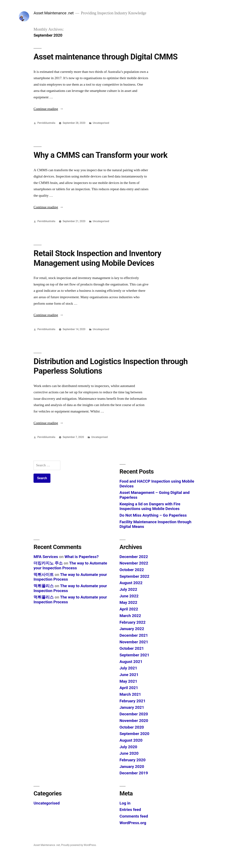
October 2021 (132, 648)
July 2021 (128, 668)
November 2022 (134, 563)
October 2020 (132, 727)
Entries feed (130, 809)
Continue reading (48, 109)
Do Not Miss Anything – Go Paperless (153, 515)
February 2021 (133, 701)
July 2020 (128, 747)
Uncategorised (101, 122)
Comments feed (134, 816)
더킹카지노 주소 (48, 563)
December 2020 (134, 714)
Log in (125, 803)
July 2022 (128, 589)
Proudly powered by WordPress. (79, 845)
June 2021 (129, 674)
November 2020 (134, 720)
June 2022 (129, 596)
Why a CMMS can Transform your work (100, 155)
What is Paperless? (81, 556)
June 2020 (129, 753)
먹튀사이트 (44, 574)
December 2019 (134, 773)
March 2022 (130, 615)
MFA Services (46, 556)
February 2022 (133, 622)
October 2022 (132, 569)
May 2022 (128, 602)
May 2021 (128, 681)
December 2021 (134, 635)
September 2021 (134, 655)
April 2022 (129, 609)
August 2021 (131, 661)
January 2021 (132, 707)
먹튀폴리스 (44, 585)
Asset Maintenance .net (54, 13)
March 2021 (130, 694)
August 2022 (131, 582)
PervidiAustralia (46, 122)
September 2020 (134, 733)
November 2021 (134, 642)
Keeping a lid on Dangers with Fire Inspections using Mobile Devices (150, 506)
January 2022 (132, 628)
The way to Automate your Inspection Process (70, 565)
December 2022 (134, 556)
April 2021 (129, 687)
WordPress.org (133, 822)
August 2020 (131, 740)
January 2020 (132, 766)
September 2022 (134, 576)
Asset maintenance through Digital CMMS (105, 56)
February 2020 (133, 760)
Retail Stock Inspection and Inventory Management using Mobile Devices (97, 258)
